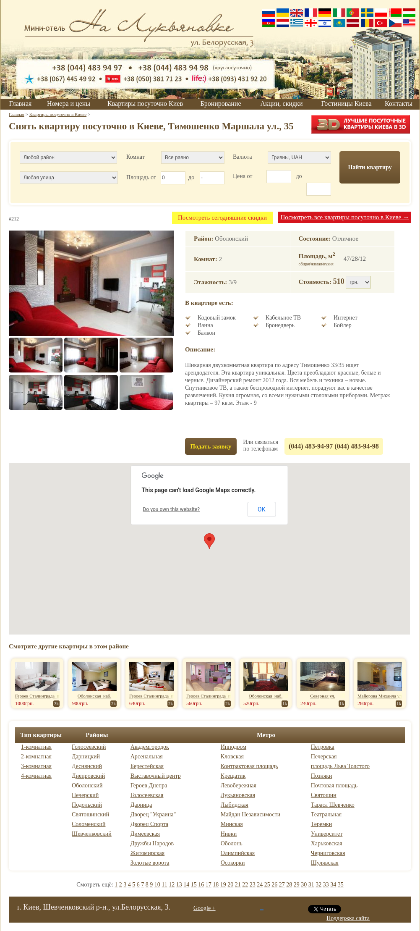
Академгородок (149, 747)
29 (297, 884)
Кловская (232, 756)
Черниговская (328, 853)
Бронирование (221, 103)
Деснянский (87, 766)
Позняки (321, 776)
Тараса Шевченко (333, 805)
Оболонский (87, 785)
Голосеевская (147, 795)
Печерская (324, 756)
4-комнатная (36, 776)
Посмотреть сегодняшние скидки (222, 217)
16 (201, 884)
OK (261, 509)
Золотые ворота (150, 863)
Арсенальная (146, 756)
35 (341, 884)
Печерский (85, 795)
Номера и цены (68, 103)
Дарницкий (86, 756)
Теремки (321, 824)
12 (172, 884)
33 (326, 884)
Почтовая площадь (334, 785)
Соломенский (88, 824)
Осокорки (233, 863)
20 (230, 884)
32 (318, 884)
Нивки (229, 834)
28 (289, 884)
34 (333, 884)
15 (194, 884)
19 (223, 884)
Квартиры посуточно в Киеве (57, 114)
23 (253, 884)
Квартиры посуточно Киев (145, 103)
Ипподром (233, 747)
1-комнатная (36, 747)
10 (157, 884)
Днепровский (88, 776)
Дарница (141, 805)
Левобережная (238, 785)
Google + (204, 908)
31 (311, 884)
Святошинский (90, 814)
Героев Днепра (148, 785)
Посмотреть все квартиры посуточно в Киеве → (344, 217)
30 (304, 884)
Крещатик (233, 776)
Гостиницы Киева (346, 103)
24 (260, 884)
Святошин (324, 795)
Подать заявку (210, 446)
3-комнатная (36, 766)
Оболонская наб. (94, 695)
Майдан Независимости (251, 814)
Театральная (326, 814)
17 (208, 884)
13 (179, 884)
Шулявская (325, 863)
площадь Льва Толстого (340, 766)
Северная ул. (322, 695)
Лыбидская (234, 805)
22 (245, 884)
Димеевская (145, 834)
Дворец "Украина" (153, 814)
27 (282, 884)
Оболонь (232, 843)
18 (216, 884)
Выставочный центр (155, 776)
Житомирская (147, 853)
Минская (232, 824)
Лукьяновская (238, 795)
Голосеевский (89, 747)
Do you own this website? (171, 509)
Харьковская (326, 843)
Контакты (398, 103)
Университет (327, 834)
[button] (209, 541)
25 (267, 884)
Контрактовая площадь (249, 766)
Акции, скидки (282, 103)
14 (186, 884)
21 (238, 884)
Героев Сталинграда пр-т (40, 695)
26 (274, 884)
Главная (20, 103)
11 (164, 884)
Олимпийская (238, 853)
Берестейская (147, 766)
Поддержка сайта (348, 918)
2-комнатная (36, 756)
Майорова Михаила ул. (380, 695)
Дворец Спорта (149, 824)
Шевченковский (92, 834)
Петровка (322, 747)
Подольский (87, 805)
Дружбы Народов (152, 843)
